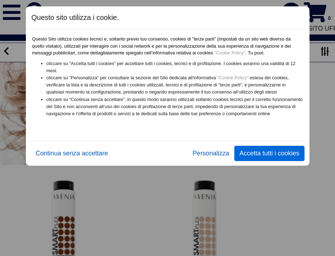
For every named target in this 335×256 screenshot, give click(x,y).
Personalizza (210, 153)
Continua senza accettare (72, 153)
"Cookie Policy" (229, 52)
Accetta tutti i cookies (269, 153)
